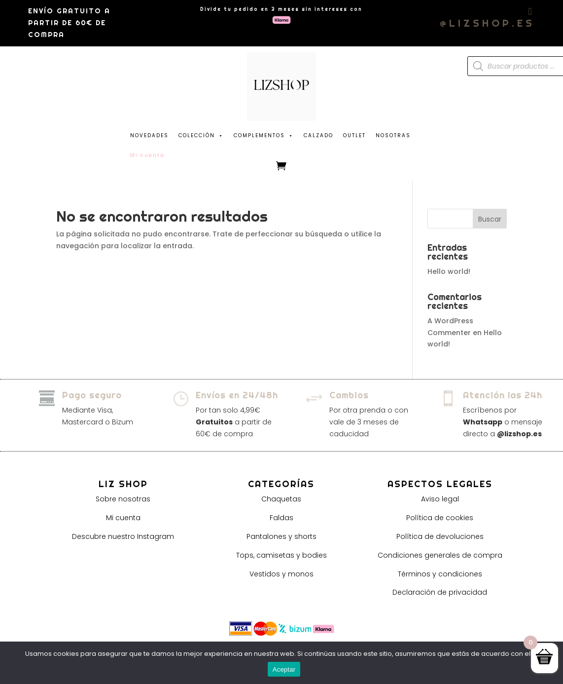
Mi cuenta (123, 518)
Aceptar (284, 669)
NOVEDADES (149, 135)
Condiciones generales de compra (440, 555)
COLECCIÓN (201, 133)
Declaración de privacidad (439, 592)
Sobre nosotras (123, 499)
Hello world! (448, 271)
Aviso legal (440, 499)
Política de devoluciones (440, 536)
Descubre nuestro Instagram (123, 536)
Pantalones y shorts (281, 536)
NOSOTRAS (393, 135)
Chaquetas (281, 499)
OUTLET (354, 135)
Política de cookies (439, 518)
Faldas (281, 518)
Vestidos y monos (281, 574)
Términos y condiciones (440, 574)
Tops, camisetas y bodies (281, 555)
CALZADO (318, 135)
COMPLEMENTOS (264, 133)
